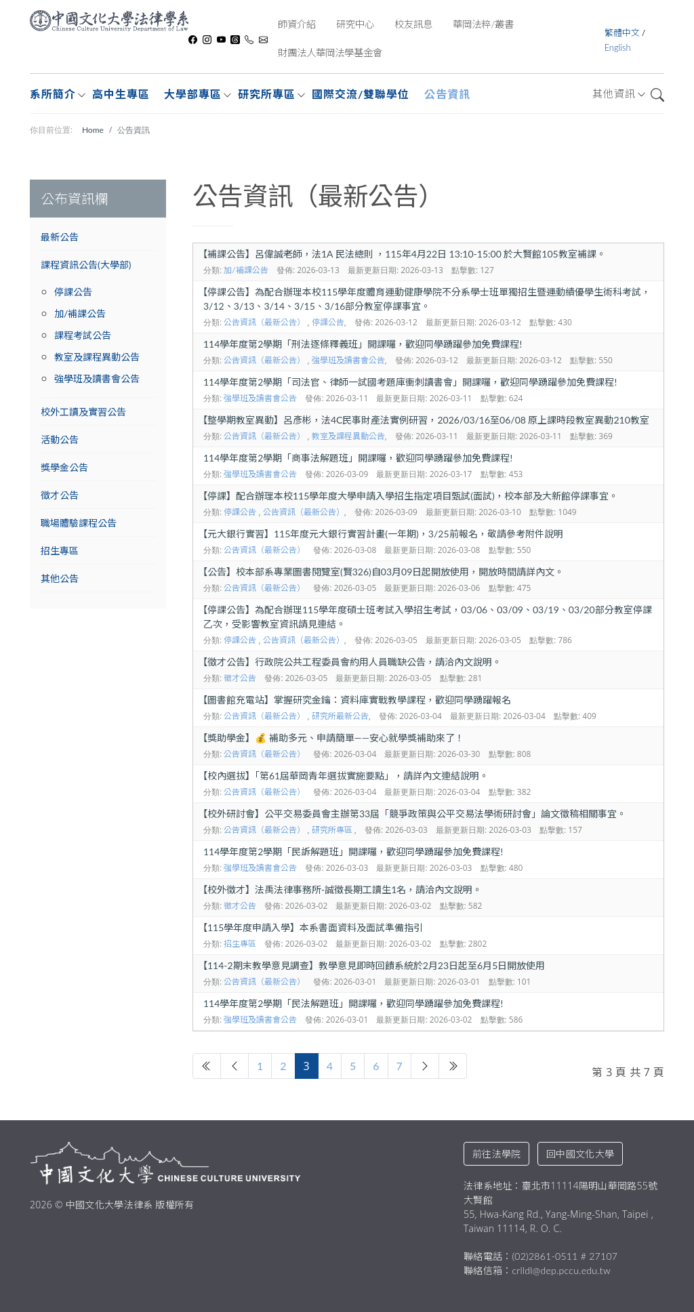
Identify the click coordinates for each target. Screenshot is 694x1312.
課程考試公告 (82, 335)
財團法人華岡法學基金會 (330, 52)
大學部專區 (193, 93)
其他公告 (60, 578)
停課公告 (73, 292)
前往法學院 (496, 1154)
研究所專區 (266, 93)
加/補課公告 (80, 313)
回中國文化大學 (580, 1154)
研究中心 (355, 24)
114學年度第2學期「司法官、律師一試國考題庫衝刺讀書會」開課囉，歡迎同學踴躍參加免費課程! (410, 382)
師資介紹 (297, 24)
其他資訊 (614, 93)
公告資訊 (447, 93)
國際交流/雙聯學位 (360, 93)
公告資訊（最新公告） (264, 322)
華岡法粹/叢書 (483, 24)
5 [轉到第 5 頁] (353, 1065)
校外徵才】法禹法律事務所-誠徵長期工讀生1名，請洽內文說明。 (340, 889)
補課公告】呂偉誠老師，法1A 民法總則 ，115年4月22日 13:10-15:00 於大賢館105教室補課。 (402, 254)
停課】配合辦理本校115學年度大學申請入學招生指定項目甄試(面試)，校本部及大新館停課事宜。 (408, 495)
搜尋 (657, 95)
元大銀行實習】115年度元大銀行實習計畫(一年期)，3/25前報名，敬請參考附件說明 (380, 533)
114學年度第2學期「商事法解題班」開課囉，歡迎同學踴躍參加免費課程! (357, 458)
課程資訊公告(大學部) (86, 264)
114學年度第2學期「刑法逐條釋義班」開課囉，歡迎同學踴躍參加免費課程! (362, 344)
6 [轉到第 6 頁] (376, 1065)
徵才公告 (60, 495)
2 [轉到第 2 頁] (283, 1065)
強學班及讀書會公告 (97, 378)
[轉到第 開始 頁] (206, 1066)
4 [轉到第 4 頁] (330, 1065)
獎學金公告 (64, 467)
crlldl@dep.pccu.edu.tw (561, 1270)
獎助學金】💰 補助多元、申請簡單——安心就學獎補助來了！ (331, 737)
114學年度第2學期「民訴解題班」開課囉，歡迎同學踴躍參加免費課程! (353, 851)
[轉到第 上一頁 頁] (234, 1066)
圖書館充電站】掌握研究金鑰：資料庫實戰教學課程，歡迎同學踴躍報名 (354, 699)
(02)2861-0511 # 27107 (564, 1256)
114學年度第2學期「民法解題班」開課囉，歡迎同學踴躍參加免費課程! (353, 1003)
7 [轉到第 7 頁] (399, 1065)
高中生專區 (121, 93)
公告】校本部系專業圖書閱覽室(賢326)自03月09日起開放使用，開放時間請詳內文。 (381, 571)
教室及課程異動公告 (97, 357)
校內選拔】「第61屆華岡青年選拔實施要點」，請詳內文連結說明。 (343, 775)
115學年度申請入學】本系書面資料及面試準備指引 (310, 927)
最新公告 (60, 237)
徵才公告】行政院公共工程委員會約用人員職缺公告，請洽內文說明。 (350, 662)
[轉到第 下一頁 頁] (425, 1066)
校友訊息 (413, 24)
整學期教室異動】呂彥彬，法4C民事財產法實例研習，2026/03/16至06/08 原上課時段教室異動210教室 (423, 420)
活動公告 (60, 439)
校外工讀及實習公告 (83, 411)
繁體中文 (623, 32)
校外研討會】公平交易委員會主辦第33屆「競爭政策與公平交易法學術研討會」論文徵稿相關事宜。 (412, 813)
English (618, 47)
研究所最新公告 (340, 716)
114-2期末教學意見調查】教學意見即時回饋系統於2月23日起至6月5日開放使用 (371, 965)
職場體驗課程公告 (79, 523)
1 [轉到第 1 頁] (260, 1065)
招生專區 (60, 550)
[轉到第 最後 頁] (452, 1066)
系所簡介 (53, 93)
